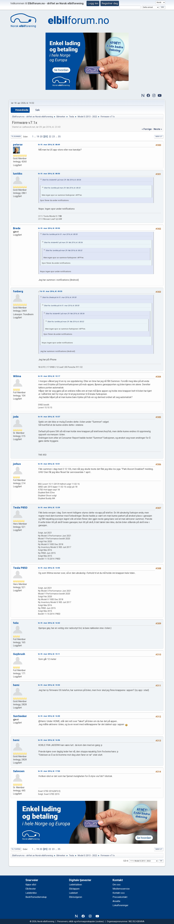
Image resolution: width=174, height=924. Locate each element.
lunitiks (17, 173)
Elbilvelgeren (75, 897)
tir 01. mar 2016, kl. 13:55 (49, 568)
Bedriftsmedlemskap (36, 897)
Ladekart (73, 893)
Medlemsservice (121, 888)
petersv (17, 144)
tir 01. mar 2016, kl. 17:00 (49, 771)
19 (38, 136)
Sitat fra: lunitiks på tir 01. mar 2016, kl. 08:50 (59, 234)
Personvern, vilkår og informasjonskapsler (76, 921)
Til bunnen (16, 136)
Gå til (125, 861)
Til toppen (15, 849)
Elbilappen (74, 888)
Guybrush (19, 654)
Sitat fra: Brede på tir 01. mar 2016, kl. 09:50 (59, 297)
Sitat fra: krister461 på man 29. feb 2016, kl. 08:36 (61, 180)
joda (15, 416)
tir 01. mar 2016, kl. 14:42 (49, 623)
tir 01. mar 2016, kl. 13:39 (49, 507)
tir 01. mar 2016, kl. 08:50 (49, 174)
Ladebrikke (31, 893)
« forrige (147, 129)
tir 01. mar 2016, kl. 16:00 (49, 716)
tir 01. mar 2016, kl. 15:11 (49, 654)
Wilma (17, 376)
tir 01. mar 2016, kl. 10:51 (49, 464)
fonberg (18, 291)
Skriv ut (158, 136)
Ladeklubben (75, 884)
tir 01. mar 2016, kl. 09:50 (49, 228)
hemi (16, 685)
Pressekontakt (120, 897)
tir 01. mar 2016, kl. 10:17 (49, 376)
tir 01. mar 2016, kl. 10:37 (49, 417)
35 (59, 136)
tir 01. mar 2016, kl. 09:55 (51, 291)
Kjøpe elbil (30, 884)
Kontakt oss (119, 893)
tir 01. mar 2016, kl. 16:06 (49, 740)
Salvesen (18, 771)
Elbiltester (30, 888)
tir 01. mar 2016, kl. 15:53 (49, 685)
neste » (158, 129)
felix (16, 623)
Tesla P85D (20, 507)
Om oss (116, 884)
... (35, 136)
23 (53, 136)
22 (50, 136)
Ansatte (116, 901)
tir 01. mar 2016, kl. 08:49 (49, 144)
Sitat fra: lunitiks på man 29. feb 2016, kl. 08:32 (62, 188)
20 (41, 136)
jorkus (17, 464)
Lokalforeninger (120, 905)
